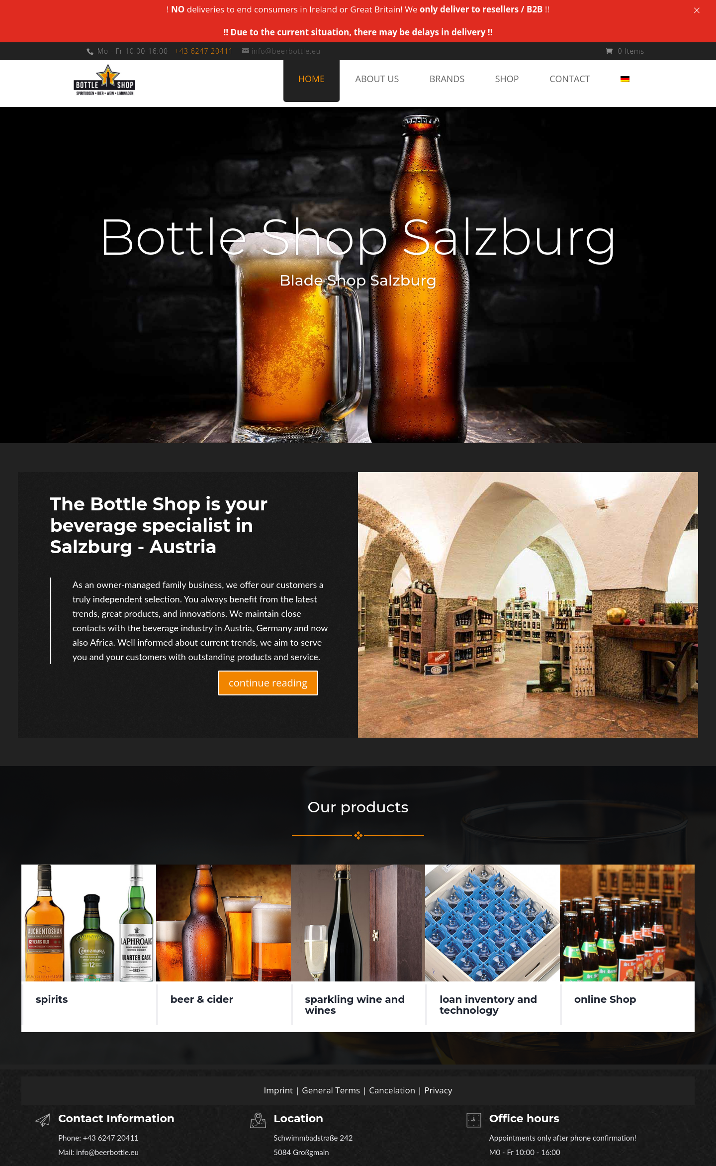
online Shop (605, 999)
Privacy (438, 1090)
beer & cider (202, 999)
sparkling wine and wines (355, 1004)
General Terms (331, 1090)
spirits (52, 999)
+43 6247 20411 (204, 51)
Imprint (278, 1090)
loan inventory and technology (488, 1004)
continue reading (268, 682)
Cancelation (392, 1090)
